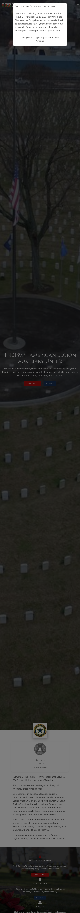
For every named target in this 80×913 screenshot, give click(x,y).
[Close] (64, 6)
